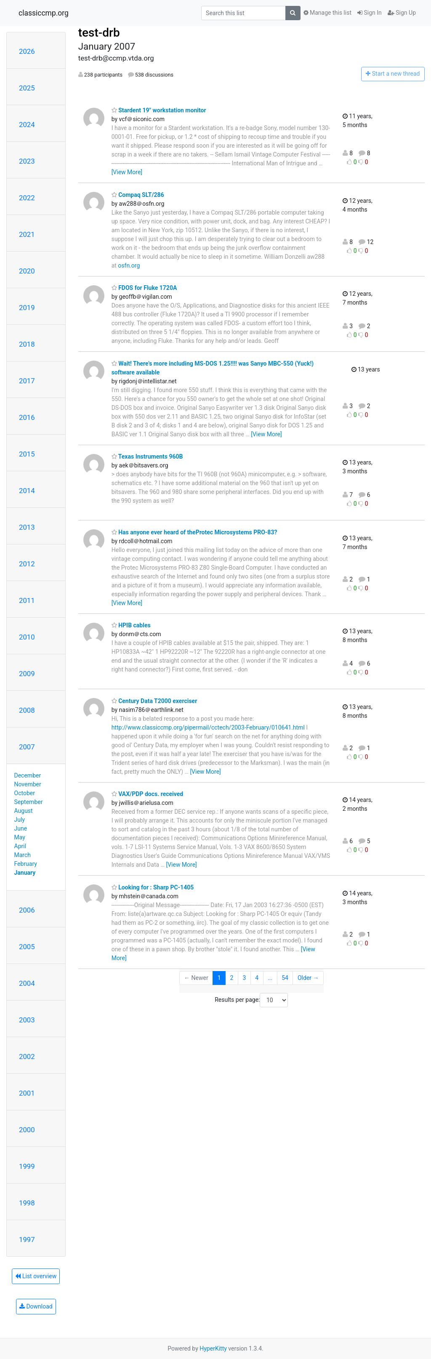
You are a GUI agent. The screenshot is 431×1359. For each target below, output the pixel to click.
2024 (27, 124)
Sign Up (402, 12)
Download (36, 1306)
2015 (27, 454)
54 (285, 977)
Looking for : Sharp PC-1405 (153, 887)
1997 (27, 1239)
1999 (27, 1166)
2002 (27, 1056)
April (20, 846)
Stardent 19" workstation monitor (159, 110)
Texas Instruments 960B (147, 456)
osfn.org (129, 265)
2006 (27, 910)
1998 (27, 1203)
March (22, 855)
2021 (27, 234)
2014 (27, 490)
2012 (27, 564)
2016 (27, 417)
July (19, 819)
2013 (27, 527)
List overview (35, 1276)
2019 (27, 307)
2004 (27, 983)
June (20, 828)
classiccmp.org (44, 13)
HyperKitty (213, 1348)
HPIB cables (131, 625)
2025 (27, 88)
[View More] (127, 172)
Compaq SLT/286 (138, 194)
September (28, 802)
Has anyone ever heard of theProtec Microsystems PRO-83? (194, 532)
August (23, 810)
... (270, 977)
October (24, 793)
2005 (27, 946)
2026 (27, 51)
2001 (27, 1093)
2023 (27, 161)
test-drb (99, 33)
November (27, 784)
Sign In (369, 12)
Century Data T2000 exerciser (154, 701)
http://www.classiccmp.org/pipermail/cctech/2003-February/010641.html (208, 727)
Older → (308, 977)
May (19, 837)
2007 (27, 747)
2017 (27, 381)
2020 (27, 271)
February (25, 863)
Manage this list (327, 12)
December (27, 775)
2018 (27, 344)
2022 (27, 198)
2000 (27, 1129)
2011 (27, 600)
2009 (27, 673)
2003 (27, 1020)
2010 (27, 637)
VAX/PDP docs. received (148, 794)
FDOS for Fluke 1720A (144, 287)
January (25, 872)
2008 (27, 710)
